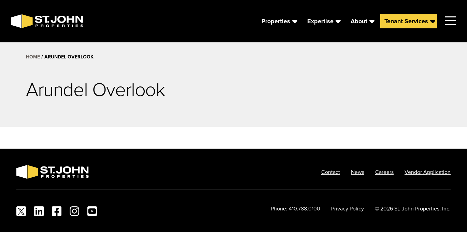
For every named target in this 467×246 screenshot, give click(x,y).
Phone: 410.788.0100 (295, 208)
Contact (330, 172)
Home (33, 56)
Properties (275, 21)
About (359, 21)
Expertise (320, 21)
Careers (384, 172)
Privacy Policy (347, 208)
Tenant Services (406, 21)
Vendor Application (428, 172)
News (357, 172)
